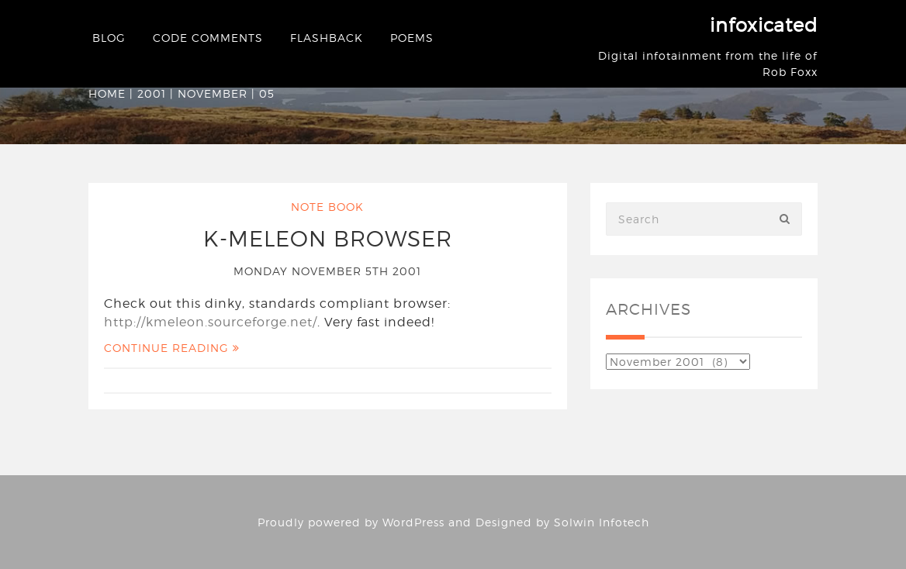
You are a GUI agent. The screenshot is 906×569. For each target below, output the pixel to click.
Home (107, 93)
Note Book (327, 206)
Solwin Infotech (601, 522)
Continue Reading (172, 347)
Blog (109, 37)
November (212, 93)
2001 (151, 93)
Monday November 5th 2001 (327, 271)
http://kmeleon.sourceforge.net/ (210, 322)
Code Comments (208, 37)
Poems (412, 37)
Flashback (326, 37)
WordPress (413, 522)
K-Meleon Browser (327, 239)
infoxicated (764, 25)
